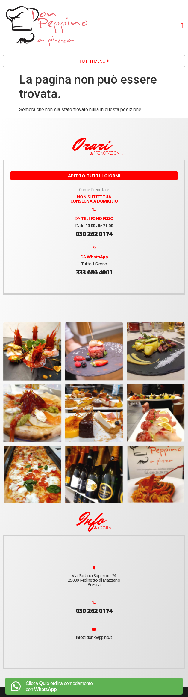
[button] (181, 26)
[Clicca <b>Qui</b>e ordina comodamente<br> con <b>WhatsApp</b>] (15, 686)
